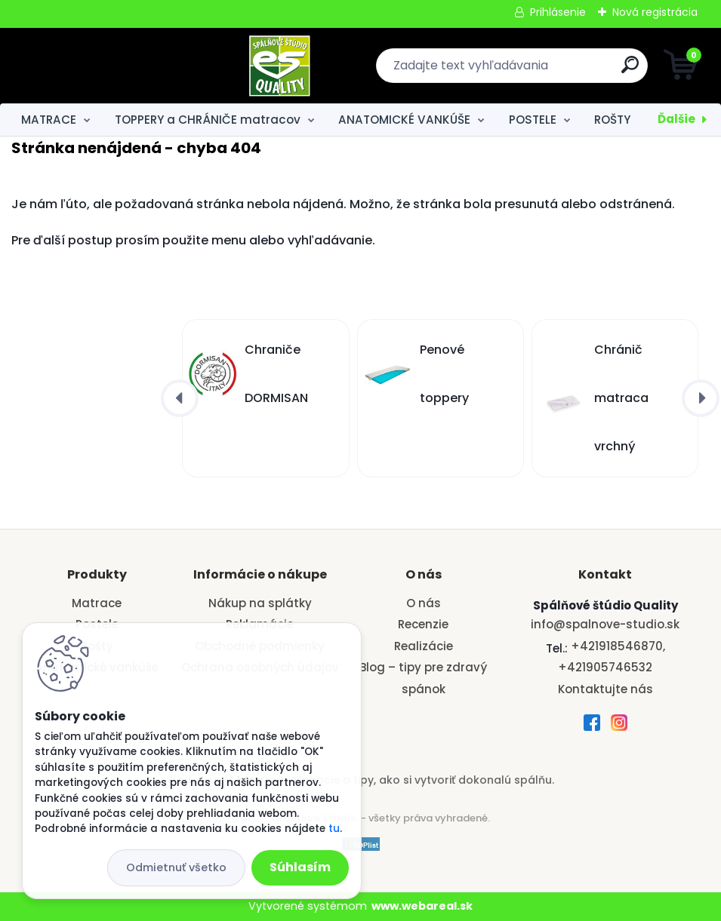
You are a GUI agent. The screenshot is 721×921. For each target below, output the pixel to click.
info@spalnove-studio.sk (605, 624)
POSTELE (532, 119)
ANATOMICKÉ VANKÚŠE (404, 119)
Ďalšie (676, 119)
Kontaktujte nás (605, 689)
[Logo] (103, 65)
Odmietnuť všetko (176, 867)
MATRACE (48, 119)
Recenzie (423, 624)
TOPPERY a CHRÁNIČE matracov (207, 119)
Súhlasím (300, 867)
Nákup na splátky (260, 603)
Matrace (97, 603)
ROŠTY (612, 119)
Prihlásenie (558, 12)
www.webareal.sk (422, 905)
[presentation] (180, 398)
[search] (541, 70)
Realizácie (423, 646)
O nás (423, 603)
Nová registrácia (655, 12)
